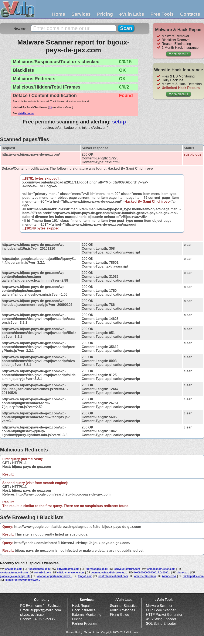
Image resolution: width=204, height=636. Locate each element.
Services (81, 14)
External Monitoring (86, 614)
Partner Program (84, 623)
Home (58, 14)
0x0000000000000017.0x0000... (151, 572)
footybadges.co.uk (97, 568)
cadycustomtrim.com (127, 568)
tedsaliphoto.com (39, 568)
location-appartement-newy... (54, 576)
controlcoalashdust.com (113, 576)
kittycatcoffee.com (68, 568)
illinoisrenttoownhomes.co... (23, 579)
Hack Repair (81, 605)
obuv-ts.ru (183, 572)
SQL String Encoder (161, 623)
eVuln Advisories (122, 610)
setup (119, 122)
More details (178, 54)
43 (50, 107)
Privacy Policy (74, 632)
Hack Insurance (84, 610)
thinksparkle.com (193, 576)
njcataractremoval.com (14, 572)
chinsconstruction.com (161, 568)
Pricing (105, 14)
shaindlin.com (14, 568)
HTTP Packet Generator (164, 614)
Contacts (190, 14)
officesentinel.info (145, 576)
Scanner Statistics (123, 605)
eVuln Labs (131, 14)
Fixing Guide (119, 614)
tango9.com (85, 576)
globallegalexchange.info (15, 576)
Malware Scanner (159, 605)
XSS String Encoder (161, 619)
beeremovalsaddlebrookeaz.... (109, 572)
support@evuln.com (46, 610)
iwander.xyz (169, 576)
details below (26, 113)
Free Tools (162, 14)
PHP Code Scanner (161, 610)
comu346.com (42, 572)
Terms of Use (91, 632)
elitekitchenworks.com (71, 572)
